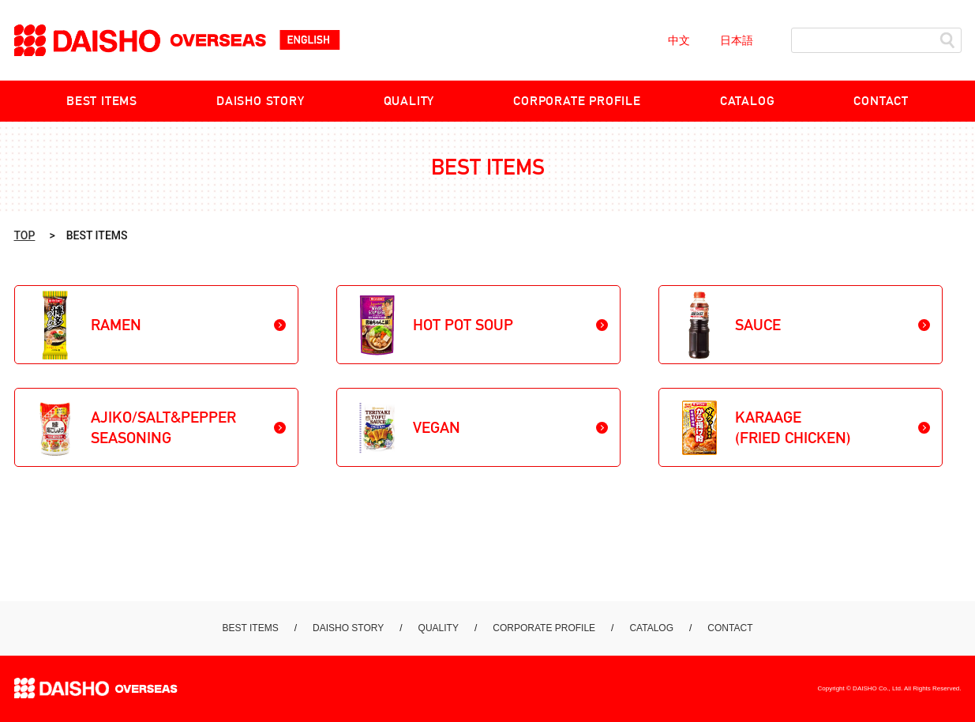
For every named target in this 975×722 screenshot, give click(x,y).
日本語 (736, 40)
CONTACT (881, 100)
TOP (25, 235)
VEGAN (436, 427)
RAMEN (116, 324)
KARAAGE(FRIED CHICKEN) (793, 427)
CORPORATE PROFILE (577, 100)
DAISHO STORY (260, 100)
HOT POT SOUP (463, 324)
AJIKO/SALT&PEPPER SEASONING (163, 427)
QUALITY (409, 100)
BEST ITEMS (101, 100)
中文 (679, 40)
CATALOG (747, 100)
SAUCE (758, 324)
